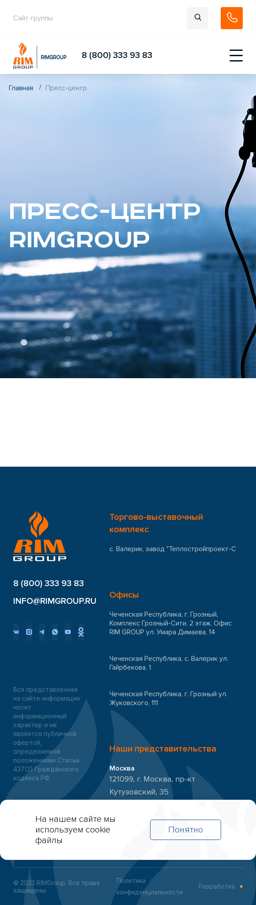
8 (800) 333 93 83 (117, 55)
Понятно (185, 829)
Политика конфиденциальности (150, 886)
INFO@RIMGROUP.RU (48, 601)
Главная (21, 88)
